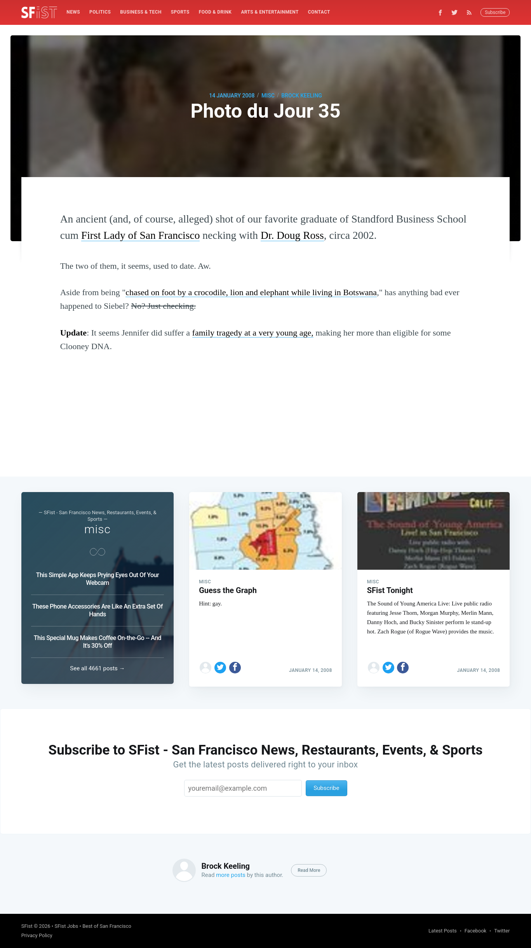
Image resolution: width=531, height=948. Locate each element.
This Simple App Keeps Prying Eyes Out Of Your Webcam (97, 578)
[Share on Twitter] (220, 664)
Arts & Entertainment (269, 12)
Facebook (475, 931)
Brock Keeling (301, 95)
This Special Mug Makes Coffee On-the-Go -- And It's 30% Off (97, 641)
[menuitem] (73, 12)
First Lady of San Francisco (140, 235)
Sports (180, 12)
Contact (319, 12)
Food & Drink (215, 12)
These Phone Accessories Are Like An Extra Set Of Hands (97, 610)
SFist (27, 926)
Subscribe (495, 12)
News (73, 12)
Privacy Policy (36, 935)
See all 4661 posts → (97, 668)
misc (268, 95)
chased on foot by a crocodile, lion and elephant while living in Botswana (251, 292)
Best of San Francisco (106, 926)
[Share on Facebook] (235, 664)
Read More (309, 870)
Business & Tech (141, 12)
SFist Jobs (66, 926)
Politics (100, 12)
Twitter (502, 931)
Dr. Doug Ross (292, 235)
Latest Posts (442, 931)
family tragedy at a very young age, (252, 332)
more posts (230, 874)
